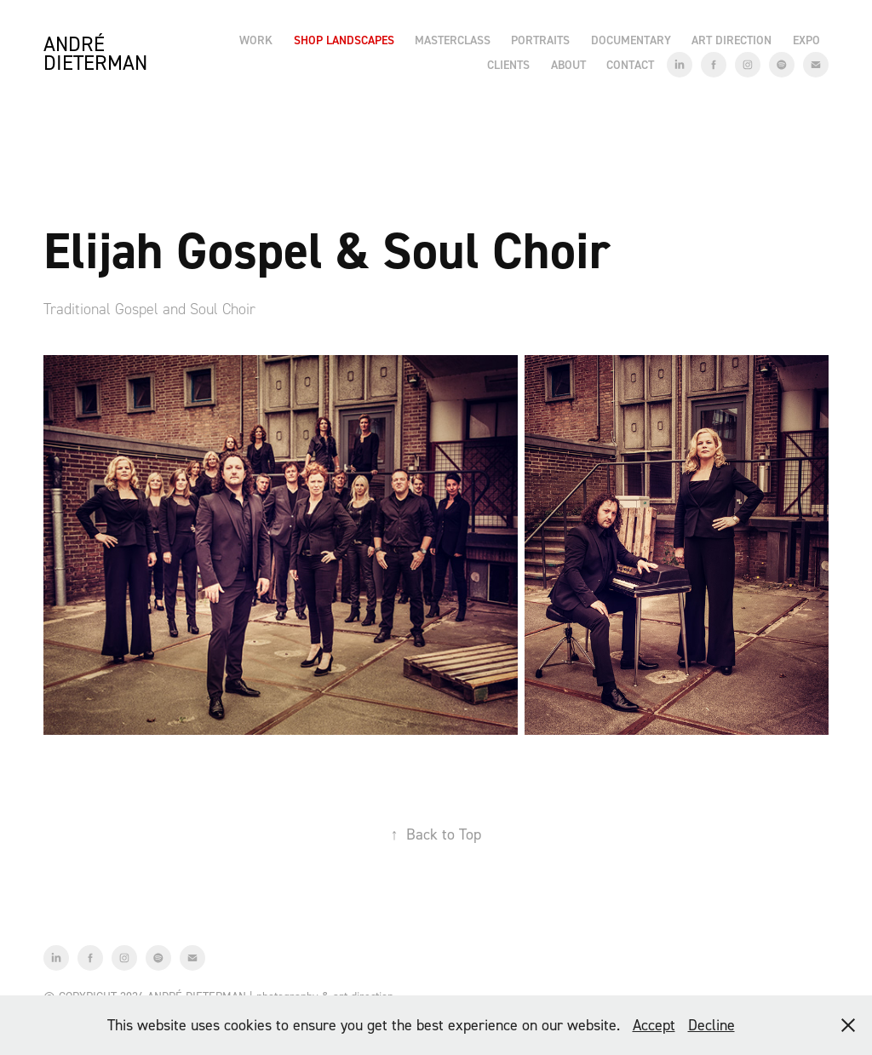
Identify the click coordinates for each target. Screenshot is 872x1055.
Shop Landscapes (344, 40)
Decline (711, 1025)
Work (255, 40)
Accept (654, 1025)
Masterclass (452, 40)
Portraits (540, 40)
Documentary (631, 40)
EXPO (806, 40)
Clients (508, 64)
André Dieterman (95, 53)
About (568, 64)
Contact (630, 64)
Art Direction (731, 40)
